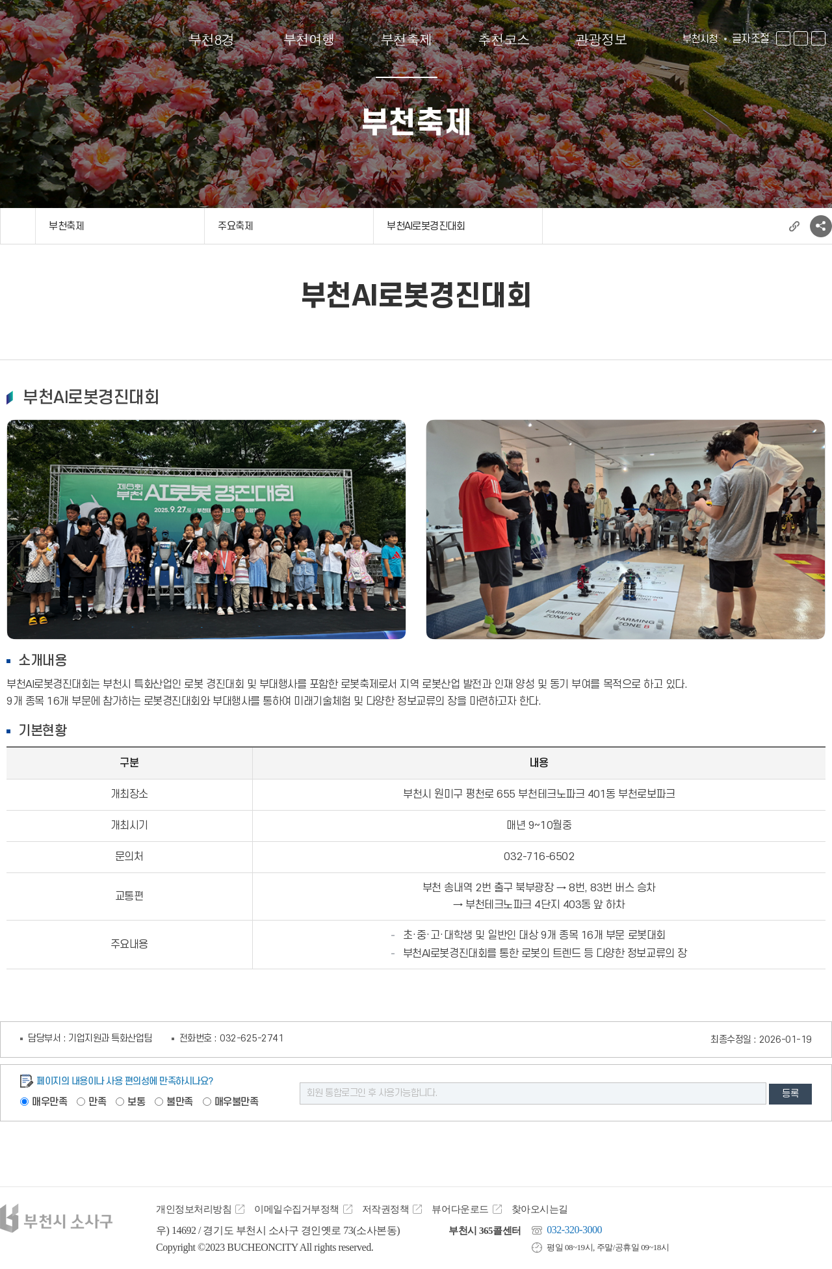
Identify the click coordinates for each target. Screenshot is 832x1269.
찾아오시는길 (540, 1209)
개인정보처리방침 (193, 1209)
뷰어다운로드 (460, 1209)
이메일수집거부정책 (296, 1209)
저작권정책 (386, 1209)
